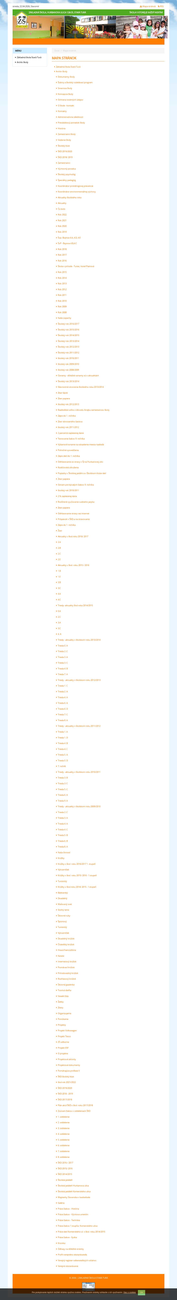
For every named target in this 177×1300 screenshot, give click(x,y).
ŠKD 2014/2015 (64, 1174)
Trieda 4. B (62, 668)
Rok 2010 (61, 300)
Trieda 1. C (62, 685)
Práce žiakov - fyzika (66, 1237)
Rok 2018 (61, 249)
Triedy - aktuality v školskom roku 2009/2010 (78, 806)
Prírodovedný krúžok (67, 973)
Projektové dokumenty (68, 1065)
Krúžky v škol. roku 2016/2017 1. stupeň (76, 863)
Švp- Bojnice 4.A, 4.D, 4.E (68, 237)
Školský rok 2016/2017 (67, 323)
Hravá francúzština (66, 950)
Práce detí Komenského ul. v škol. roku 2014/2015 (80, 1231)
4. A (58, 634)
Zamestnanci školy (66, 134)
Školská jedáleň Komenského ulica (73, 1191)
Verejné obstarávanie (67, 1266)
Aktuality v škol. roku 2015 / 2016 (72, 565)
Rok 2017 (61, 254)
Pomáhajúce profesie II (68, 1070)
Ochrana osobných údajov (69, 99)
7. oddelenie (62, 1151)
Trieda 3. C (62, 662)
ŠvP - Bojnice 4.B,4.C (66, 243)
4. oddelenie (62, 1133)
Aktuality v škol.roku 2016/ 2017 (72, 536)
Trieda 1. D (62, 737)
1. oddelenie (62, 1116)
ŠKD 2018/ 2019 (64, 157)
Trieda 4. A (62, 697)
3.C (58, 588)
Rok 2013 (61, 283)
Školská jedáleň (64, 1179)
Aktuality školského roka (68, 197)
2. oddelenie (62, 1122)
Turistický (61, 881)
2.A (58, 542)
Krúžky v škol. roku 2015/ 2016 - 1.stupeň (76, 875)
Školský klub (63, 145)
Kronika (60, 1243)
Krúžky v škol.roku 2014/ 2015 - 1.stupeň (76, 886)
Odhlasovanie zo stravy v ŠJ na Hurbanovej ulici (79, 461)
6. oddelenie (62, 1145)
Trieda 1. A (62, 731)
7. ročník (61, 766)
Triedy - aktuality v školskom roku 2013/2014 (78, 639)
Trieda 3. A (62, 657)
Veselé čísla (62, 996)
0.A (58, 611)
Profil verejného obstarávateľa (71, 1254)
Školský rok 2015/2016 (67, 329)
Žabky (60, 1001)
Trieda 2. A (62, 691)
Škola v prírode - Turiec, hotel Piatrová (75, 266)
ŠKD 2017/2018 (64, 1099)
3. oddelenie (62, 1128)
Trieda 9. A (62, 800)
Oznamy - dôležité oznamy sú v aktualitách (77, 375)
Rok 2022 (61, 214)
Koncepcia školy (64, 94)
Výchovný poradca (66, 168)
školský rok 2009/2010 (67, 364)
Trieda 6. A (62, 703)
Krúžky (60, 858)
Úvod (56, 50)
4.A (58, 593)
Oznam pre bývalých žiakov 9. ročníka (75, 484)
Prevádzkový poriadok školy (70, 122)
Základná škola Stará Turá (28, 57)
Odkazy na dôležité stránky (70, 1248)
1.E (58, 576)
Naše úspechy (63, 318)
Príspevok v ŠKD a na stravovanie (73, 519)
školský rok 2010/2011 (67, 358)
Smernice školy (64, 88)
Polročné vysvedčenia (67, 450)
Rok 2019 (61, 231)
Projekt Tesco (63, 1036)
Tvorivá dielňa (63, 990)
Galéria (60, 1202)
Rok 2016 (61, 260)
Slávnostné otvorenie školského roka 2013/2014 (80, 387)
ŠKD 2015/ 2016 (64, 1168)
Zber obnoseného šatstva (69, 421)
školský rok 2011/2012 (67, 427)
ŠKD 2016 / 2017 (64, 1162)
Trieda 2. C (62, 651)
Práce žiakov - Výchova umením (72, 1214)
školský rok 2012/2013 (67, 404)
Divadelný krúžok (65, 938)
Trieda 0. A (62, 645)
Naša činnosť (63, 852)
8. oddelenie (62, 1157)
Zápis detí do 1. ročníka (68, 455)
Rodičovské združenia (67, 467)
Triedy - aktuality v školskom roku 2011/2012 (78, 725)
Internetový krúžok (66, 961)
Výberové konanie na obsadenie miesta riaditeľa (80, 444)
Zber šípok (62, 392)
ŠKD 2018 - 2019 (64, 1093)
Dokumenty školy (65, 76)
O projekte (62, 1053)
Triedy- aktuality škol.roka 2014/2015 (74, 605)
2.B (58, 547)
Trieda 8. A (62, 720)
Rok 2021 (61, 220)
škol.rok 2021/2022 (66, 1082)
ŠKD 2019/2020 (64, 151)
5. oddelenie (62, 1139)
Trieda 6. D (62, 708)
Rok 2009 (61, 306)
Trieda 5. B (62, 835)
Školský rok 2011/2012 (67, 352)
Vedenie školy (63, 139)
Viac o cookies (129, 1292)
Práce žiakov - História (67, 1208)
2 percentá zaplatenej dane (70, 433)
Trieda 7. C (62, 714)
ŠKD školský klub (65, 1076)
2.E (58, 559)
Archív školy (21, 62)
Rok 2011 (61, 295)
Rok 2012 (61, 289)
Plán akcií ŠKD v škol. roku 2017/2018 (74, 1105)
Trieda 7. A (62, 674)
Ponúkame (62, 1019)
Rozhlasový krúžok (66, 978)
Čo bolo (60, 208)
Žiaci (59, 530)
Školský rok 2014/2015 (67, 335)
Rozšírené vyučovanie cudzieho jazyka (75, 501)
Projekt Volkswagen (66, 1030)
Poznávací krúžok (65, 967)
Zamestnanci (63, 162)
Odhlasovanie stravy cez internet (72, 513)
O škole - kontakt (65, 105)
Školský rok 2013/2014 (67, 341)
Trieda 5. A (62, 754)
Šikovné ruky (63, 915)
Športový (61, 921)
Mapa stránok (148, 6)
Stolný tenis (62, 909)
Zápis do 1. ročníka (66, 415)
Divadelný (61, 898)
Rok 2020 (61, 226)
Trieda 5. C (62, 789)
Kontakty (61, 111)
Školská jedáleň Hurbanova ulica (72, 1185)
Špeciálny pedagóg (66, 180)
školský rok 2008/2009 (67, 369)
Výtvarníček (62, 869)
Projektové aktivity (66, 1059)
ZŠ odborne (62, 1042)
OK (141, 1292)
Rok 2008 (61, 312)
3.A (58, 622)
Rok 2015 (61, 272)
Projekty (61, 1024)
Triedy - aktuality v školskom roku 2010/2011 (78, 772)
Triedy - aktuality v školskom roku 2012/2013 (78, 680)
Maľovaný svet (64, 904)
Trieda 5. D (62, 760)
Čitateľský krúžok (65, 944)
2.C (58, 553)
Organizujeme (63, 1013)
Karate (60, 955)
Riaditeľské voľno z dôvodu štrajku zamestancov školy (82, 409)
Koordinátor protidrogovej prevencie (74, 186)
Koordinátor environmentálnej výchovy (76, 191)
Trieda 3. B (62, 777)
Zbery (59, 1007)
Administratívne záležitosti (69, 117)
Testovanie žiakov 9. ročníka (70, 438)
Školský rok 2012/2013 (67, 346)
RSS (161, 6)
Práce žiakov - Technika (68, 1220)
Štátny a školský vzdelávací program (74, 82)
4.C (58, 599)
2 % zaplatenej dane (66, 496)
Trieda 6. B (62, 841)
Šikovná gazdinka (65, 984)
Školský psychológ (65, 174)
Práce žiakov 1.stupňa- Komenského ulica (76, 1225)
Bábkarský (62, 892)
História (60, 128)
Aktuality (61, 203)
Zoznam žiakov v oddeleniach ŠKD (73, 1111)
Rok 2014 (61, 277)
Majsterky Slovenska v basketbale (73, 1197)
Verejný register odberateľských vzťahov (76, 1260)
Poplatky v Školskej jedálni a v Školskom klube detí (81, 473)
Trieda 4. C (62, 749)
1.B (58, 570)
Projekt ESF (62, 1047)
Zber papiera (63, 398)
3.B (58, 582)
